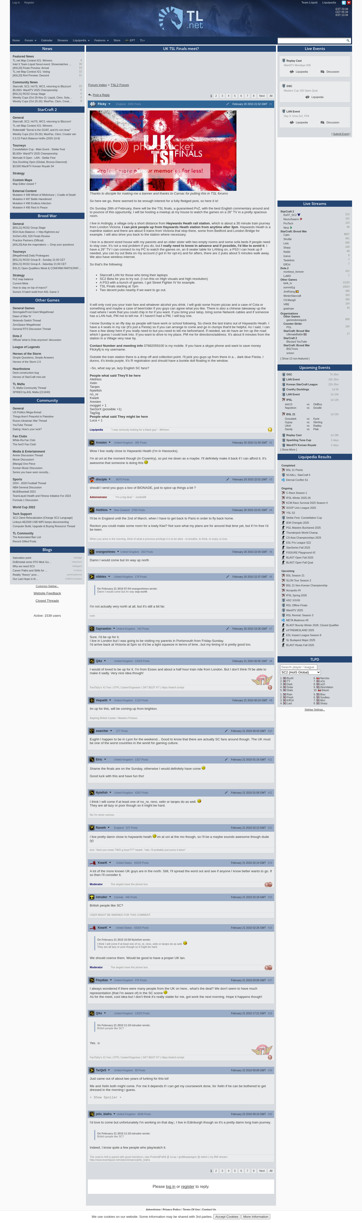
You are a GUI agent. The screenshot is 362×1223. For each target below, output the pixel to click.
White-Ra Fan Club (24, 440)
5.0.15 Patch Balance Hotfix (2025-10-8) (36, 138)
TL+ (142, 40)
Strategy (19, 173)
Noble (286, 251)
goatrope (288, 308)
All (271, 95)
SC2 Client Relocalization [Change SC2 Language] (43, 517)
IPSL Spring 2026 (296, 595)
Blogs (47, 549)
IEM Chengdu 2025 (297, 522)
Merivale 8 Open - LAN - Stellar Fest (34, 157)
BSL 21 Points (294, 469)
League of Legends (26, 347)
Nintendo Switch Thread (27, 320)
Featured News (23, 56)
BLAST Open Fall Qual (299, 562)
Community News (25, 82)
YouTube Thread (22, 424)
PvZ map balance (23, 279)
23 (80, 86)
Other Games (47, 300)
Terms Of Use (191, 1210)
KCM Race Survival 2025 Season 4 (307, 502)
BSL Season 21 (295, 575)
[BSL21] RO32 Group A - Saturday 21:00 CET (39, 263)
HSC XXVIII (293, 600)
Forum (31, 40)
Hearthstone (21, 369)
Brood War (47, 215)
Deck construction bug (26, 372)
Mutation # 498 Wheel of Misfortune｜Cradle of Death (44, 194)
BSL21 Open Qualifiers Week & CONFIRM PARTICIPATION (47, 268)
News (47, 48)
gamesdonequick (296, 319)
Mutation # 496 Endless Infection (32, 203)
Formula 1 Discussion (25, 500)
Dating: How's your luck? (27, 429)
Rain (289, 694)
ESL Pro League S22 (298, 542)
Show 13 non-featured (295, 358)
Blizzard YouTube (296, 341)
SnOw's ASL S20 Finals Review (31, 236)
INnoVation (326, 687)
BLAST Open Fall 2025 (299, 557)
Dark (290, 684)
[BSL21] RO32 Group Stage (29, 93)
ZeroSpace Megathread (27, 324)
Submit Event (341, 133)
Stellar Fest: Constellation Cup (304, 517)
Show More (288, 449)
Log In (16, 2)
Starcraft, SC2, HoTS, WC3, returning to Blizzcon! (42, 86)
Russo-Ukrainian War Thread (30, 420)
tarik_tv (287, 283)
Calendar (47, 40)
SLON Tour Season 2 (298, 580)
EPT (130, 40)
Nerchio (324, 678)
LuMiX (287, 275)
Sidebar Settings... (315, 709)
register (187, 1187)
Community (47, 400)
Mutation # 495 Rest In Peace (30, 207)
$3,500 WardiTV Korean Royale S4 (33, 166)
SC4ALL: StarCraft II (298, 474)
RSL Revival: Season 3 (299, 615)
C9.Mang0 (289, 300)
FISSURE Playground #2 (301, 552)
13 (80, 67)
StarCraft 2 (47, 109)
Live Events (315, 48)
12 (80, 71)
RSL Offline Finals (296, 605)
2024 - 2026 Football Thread (29, 483)
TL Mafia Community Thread (29, 387)
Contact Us (209, 1210)
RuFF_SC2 (290, 214)
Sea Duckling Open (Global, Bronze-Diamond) (40, 161)
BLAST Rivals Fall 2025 (300, 645)
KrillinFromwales (73, 579)
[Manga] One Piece (24, 463)
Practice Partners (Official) (28, 240)
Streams (62, 40)
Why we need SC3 (24, 566)
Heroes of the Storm (27, 354)
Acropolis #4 (293, 590)
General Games (24, 308)
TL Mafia (19, 384)
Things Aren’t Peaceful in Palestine (33, 416)
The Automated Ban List (27, 537)
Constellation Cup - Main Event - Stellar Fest (39, 149)
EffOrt (286, 264)
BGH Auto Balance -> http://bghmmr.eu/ (36, 231)
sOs (322, 681)
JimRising (289, 291)
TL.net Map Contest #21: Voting (31, 71)
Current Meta (20, 283)
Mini (322, 700)
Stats (290, 690)
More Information (255, 1217)
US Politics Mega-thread (27, 412)
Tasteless (288, 260)
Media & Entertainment (29, 451)
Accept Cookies (226, 1217)
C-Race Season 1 (296, 492)
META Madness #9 (297, 620)
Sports (17, 479)
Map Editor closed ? (24, 183)
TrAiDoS (77, 570)
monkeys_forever (293, 271)
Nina (286, 227)
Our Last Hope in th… (25, 578)
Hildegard (77, 566)
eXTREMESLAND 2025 (300, 630)
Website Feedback (47, 593)
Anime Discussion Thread (28, 455)
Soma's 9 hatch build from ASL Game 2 (36, 291)
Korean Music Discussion (28, 467)
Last (289, 703)
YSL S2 (290, 512)
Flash (290, 697)
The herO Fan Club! (24, 444)
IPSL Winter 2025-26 (298, 497)
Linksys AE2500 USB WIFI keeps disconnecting (41, 521)
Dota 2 (17, 336)
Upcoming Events (314, 367)
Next (262, 95)
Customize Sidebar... (47, 586)
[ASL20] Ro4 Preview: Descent (31, 75)
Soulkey (325, 697)
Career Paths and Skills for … (30, 570)
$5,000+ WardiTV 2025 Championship (35, 90)
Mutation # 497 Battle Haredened (32, 199)
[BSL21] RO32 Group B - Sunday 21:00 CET (39, 259)
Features (101, 40)
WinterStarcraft (292, 295)
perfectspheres (74, 574)
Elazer (325, 690)
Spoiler (106, 1097)
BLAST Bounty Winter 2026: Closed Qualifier (312, 625)
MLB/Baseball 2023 (24, 491)
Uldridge (77, 558)
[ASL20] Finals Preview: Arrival (31, 67)
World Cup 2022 (24, 507)
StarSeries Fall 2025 (298, 547)
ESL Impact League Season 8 (303, 635)
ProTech (288, 223)
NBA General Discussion (27, 487)
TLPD (314, 659)
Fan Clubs (20, 436)
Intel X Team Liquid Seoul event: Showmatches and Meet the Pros (42, 64)
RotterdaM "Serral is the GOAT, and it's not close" (42, 129)
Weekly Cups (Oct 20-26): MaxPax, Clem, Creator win (42, 101)
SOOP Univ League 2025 (301, 507)
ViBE (286, 304)
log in (170, 1187)
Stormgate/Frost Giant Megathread (33, 311)
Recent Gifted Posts (24, 541)
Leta (286, 243)
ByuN (290, 678)
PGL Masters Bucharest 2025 (303, 527)
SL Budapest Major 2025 (300, 640)
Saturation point (22, 557)
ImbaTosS (77, 562)
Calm (286, 234)
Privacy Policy (172, 1210)
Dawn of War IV (22, 316)
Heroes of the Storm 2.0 (27, 361)
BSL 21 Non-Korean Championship (306, 585)
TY (288, 681)
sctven (290, 353)
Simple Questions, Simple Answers (33, 357)
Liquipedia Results (314, 456)
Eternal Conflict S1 (297, 479)
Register (29, 2)
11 (80, 75)
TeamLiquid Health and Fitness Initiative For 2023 (42, 495)
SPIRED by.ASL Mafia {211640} (31, 392)
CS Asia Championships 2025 (303, 537)
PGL (289, 327)
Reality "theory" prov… (26, 574)
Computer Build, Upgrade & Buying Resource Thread (44, 526)
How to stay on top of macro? (30, 287)
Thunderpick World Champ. (302, 532)
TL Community (23, 533)
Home (16, 40)
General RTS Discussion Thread (32, 328)
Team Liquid (309, 2)
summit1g (289, 287)
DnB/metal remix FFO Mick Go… (32, 562)
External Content (25, 191)
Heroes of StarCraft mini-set (29, 376)
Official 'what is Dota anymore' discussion (37, 339)
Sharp (286, 247)
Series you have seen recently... (31, 472)
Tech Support (22, 514)
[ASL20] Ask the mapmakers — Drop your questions (43, 244)
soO (322, 684)
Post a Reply (99, 95)
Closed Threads (47, 601)
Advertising (153, 1210)
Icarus (287, 256)
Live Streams (314, 203)
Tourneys (19, 145)
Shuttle (287, 239)
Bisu (322, 694)
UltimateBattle (294, 334)
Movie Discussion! (23, 459)
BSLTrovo (292, 348)
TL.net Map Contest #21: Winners (32, 60)
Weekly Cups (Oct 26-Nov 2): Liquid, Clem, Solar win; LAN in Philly (42, 97)
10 (80, 64)
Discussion (330, 71)
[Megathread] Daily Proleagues (31, 255)
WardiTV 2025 (294, 610)
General (18, 117)
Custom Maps (22, 180)
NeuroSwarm (291, 219)
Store (117, 40)
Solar (290, 687)
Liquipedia (329, 2)
